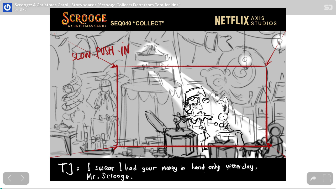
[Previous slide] (9, 178)
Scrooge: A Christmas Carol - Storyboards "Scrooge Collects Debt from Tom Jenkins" (97, 5)
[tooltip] (313, 178)
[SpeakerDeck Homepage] (328, 8)
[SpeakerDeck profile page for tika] (7, 8)
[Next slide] (23, 178)
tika (23, 9)
